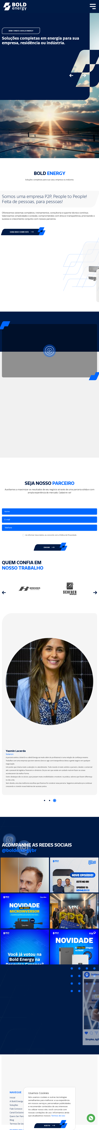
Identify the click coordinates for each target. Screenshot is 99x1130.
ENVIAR (49, 547)
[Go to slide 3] (54, 800)
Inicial (18, 1097)
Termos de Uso (58, 1116)
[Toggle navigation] (93, 6)
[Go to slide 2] (49, 800)
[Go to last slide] (71, 75)
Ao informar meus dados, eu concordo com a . (51, 535)
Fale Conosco (21, 1106)
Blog (17, 1116)
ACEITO (49, 1126)
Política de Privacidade (68, 535)
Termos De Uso (22, 1119)
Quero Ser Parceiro (23, 1113)
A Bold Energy (21, 1100)
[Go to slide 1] (44, 800)
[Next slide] (84, 75)
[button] (22, 232)
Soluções (19, 1103)
